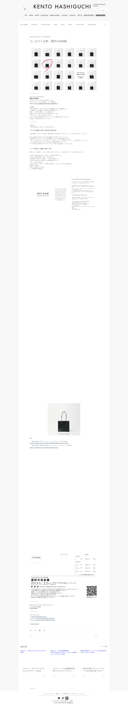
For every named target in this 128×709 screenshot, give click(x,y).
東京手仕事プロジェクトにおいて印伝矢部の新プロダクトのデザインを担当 (94, 669)
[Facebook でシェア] (30, 630)
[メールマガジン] (74, 694)
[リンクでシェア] (44, 630)
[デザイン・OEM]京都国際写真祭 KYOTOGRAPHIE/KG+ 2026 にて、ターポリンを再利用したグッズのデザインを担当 (64, 669)
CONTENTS (34, 24)
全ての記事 (23, 24)
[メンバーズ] (81, 694)
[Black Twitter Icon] (59, 698)
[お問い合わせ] (66, 694)
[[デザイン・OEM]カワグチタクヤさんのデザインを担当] (33, 657)
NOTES (70, 24)
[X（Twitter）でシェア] (35, 630)
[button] (25, 8)
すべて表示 (104, 646)
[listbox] (104, 10)
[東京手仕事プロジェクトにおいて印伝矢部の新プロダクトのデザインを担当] (94, 657)
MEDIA (55, 24)
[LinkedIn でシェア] (40, 630)
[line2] (66, 698)
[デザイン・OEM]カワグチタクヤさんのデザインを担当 (34, 669)
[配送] (57, 694)
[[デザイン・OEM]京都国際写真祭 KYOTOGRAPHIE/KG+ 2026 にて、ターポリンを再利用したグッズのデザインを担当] (64, 657)
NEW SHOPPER (92, 24)
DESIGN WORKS (45, 24)
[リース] (61, 694)
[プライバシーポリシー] (49, 694)
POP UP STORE (80, 24)
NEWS (63, 24)
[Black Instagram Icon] (62, 698)
